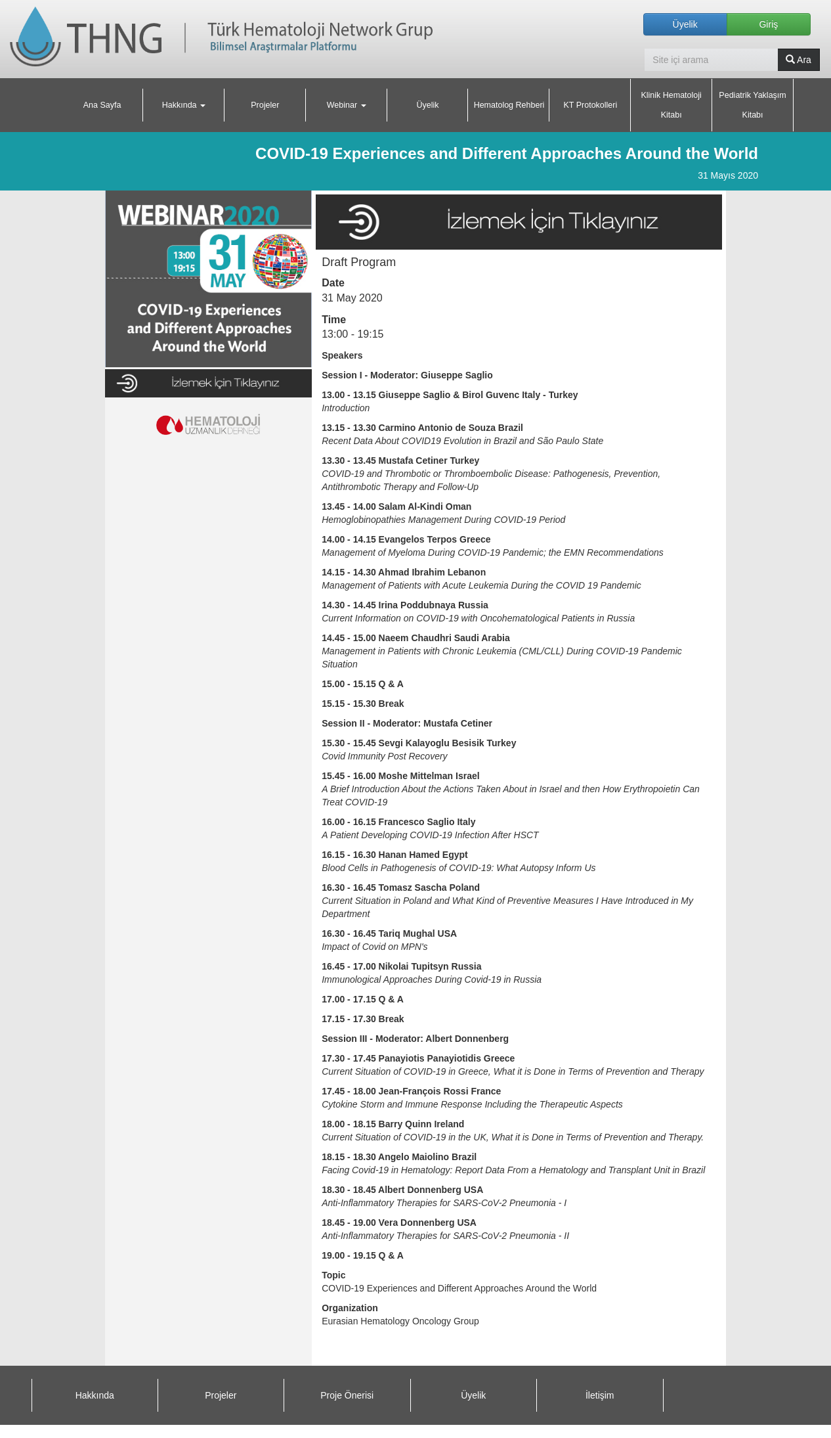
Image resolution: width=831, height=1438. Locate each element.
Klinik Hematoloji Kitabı (671, 105)
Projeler (265, 105)
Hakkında (94, 1395)
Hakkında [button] (183, 105)
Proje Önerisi (346, 1395)
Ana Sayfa (102, 105)
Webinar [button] (346, 105)
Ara (798, 60)
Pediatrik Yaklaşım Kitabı (752, 105)
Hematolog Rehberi (509, 105)
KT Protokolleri (590, 105)
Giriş (768, 24)
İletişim (600, 1395)
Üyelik (685, 24)
